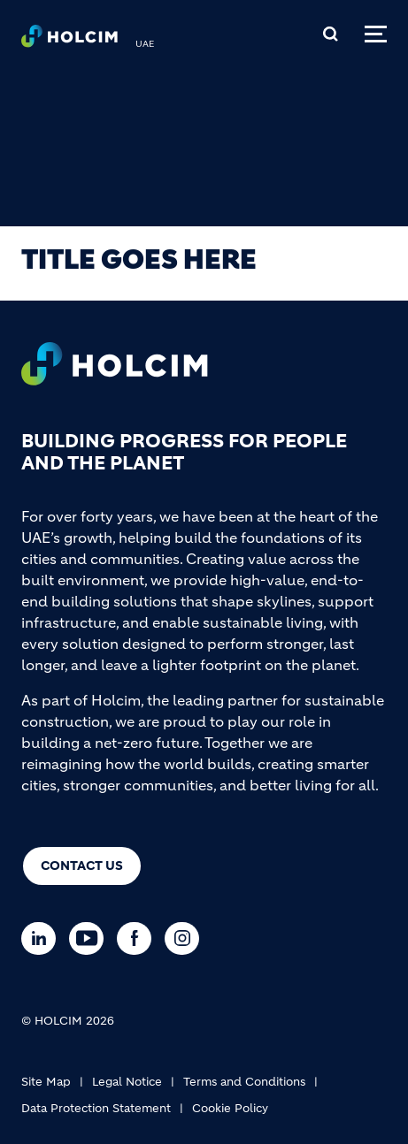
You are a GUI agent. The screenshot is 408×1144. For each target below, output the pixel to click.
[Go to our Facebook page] (138, 938)
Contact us (82, 865)
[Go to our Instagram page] (186, 938)
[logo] (69, 40)
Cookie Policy (230, 1108)
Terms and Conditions (244, 1081)
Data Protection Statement (96, 1108)
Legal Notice (127, 1081)
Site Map (46, 1081)
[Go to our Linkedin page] (43, 938)
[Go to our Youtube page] (90, 938)
